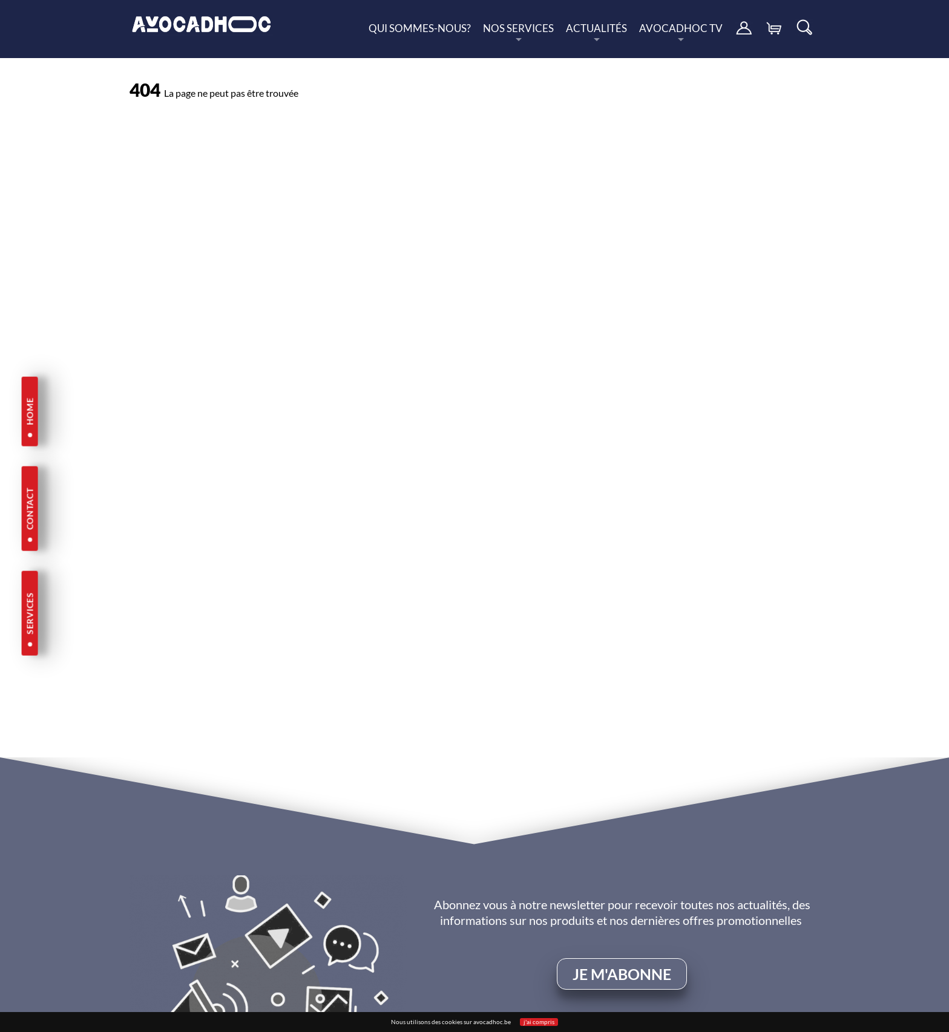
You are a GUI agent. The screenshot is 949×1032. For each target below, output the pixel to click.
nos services (518, 31)
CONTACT (29, 509)
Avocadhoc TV (681, 31)
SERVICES (29, 613)
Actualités (596, 31)
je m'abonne (622, 974)
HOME (29, 411)
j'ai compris (539, 1021)
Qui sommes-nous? (420, 28)
